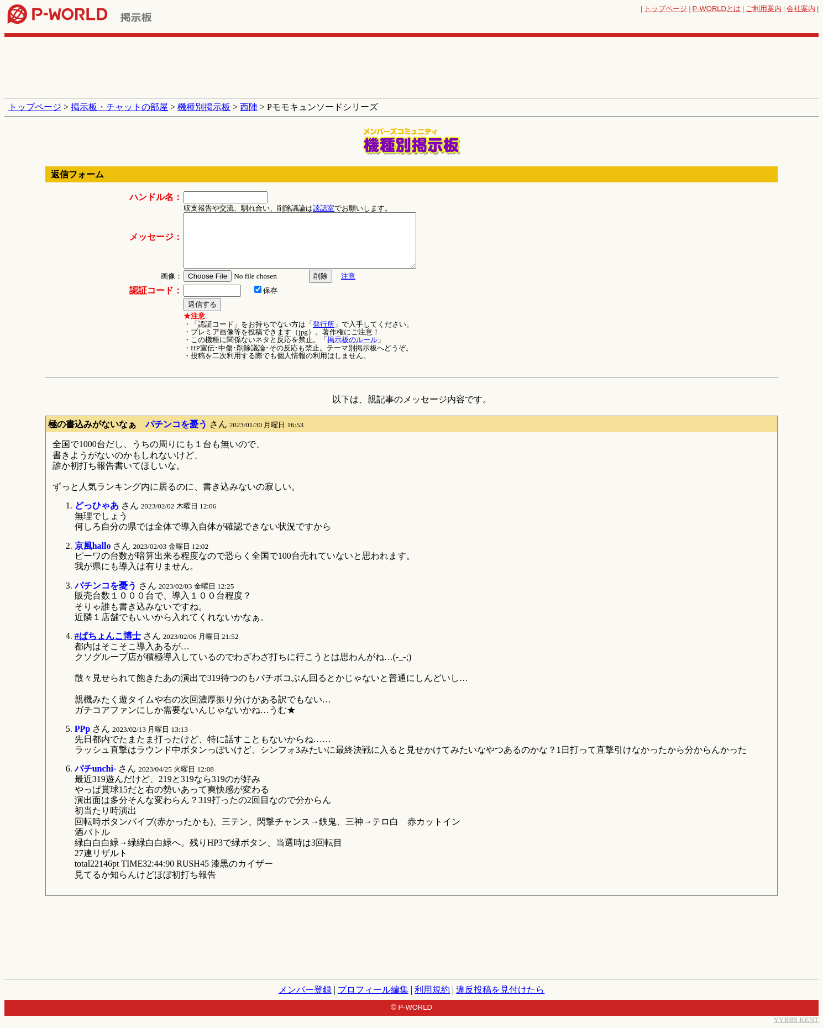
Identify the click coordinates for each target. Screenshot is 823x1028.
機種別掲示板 (203, 107)
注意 (348, 276)
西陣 (249, 107)
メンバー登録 (305, 989)
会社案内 (801, 8)
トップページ (665, 8)
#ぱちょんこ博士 (108, 636)
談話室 (323, 208)
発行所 (323, 324)
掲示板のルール (352, 339)
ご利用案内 (764, 8)
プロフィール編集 (373, 989)
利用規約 (432, 989)
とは (717, 8)
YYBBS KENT (796, 1019)
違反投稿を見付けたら (500, 989)
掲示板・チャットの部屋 (119, 107)
